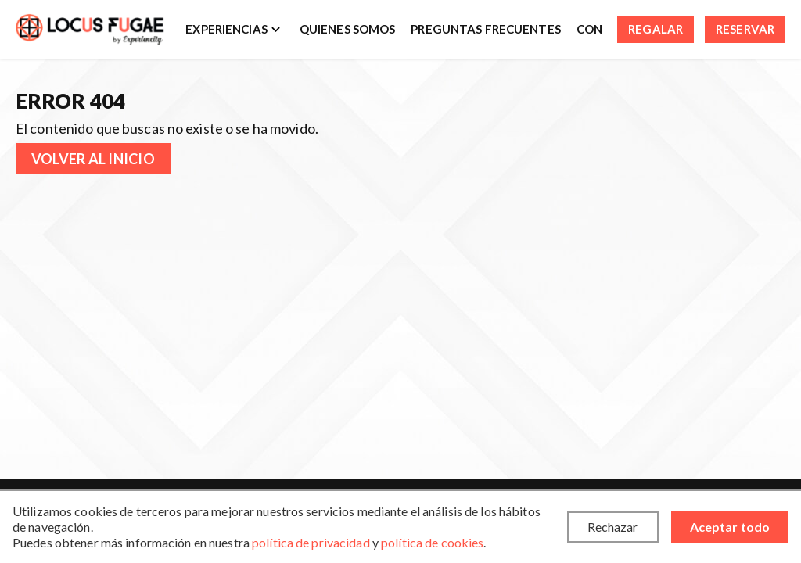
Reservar (745, 29)
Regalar (655, 29)
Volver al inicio (93, 158)
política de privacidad (311, 542)
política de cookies (432, 542)
